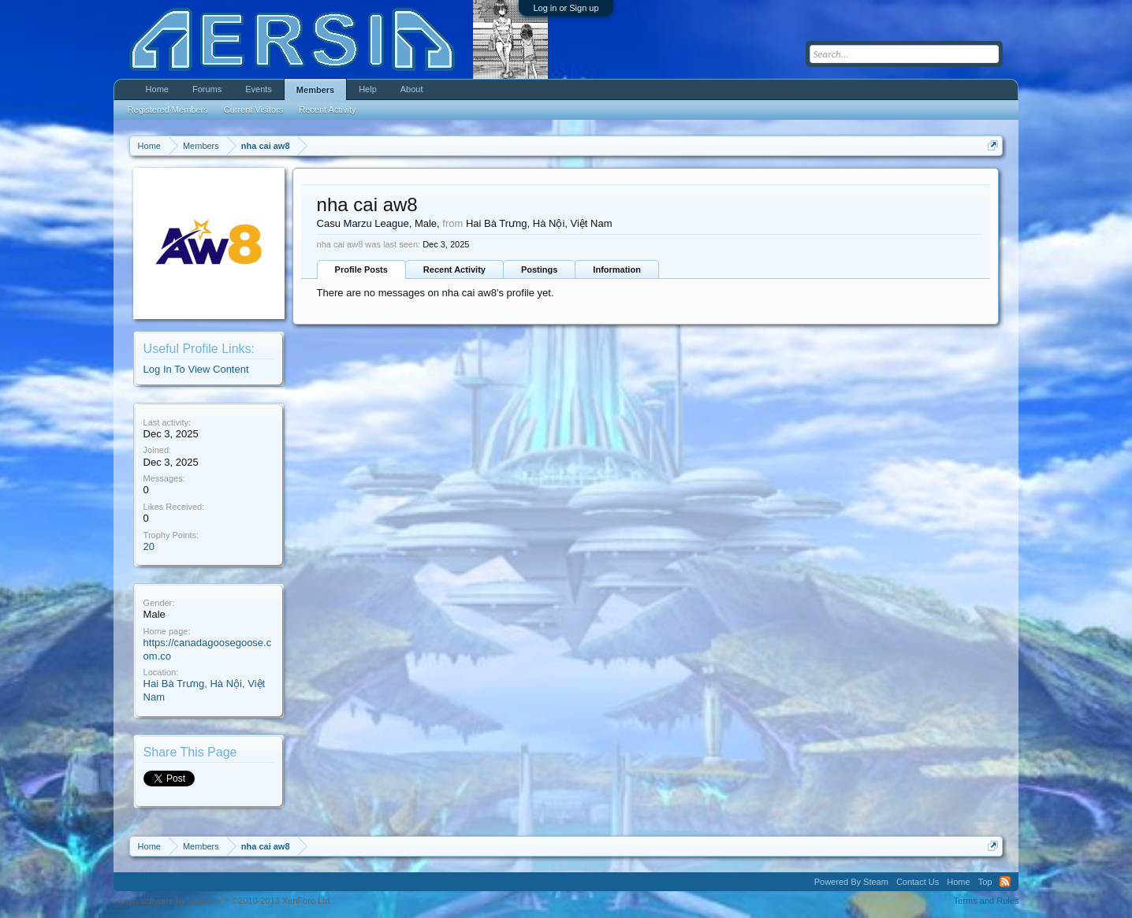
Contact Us (917, 881)
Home (157, 89)
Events (258, 89)
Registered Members (168, 109)
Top (985, 881)
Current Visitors (254, 109)
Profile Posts (361, 269)
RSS (1005, 881)
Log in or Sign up (565, 8)
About (411, 89)
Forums (207, 89)
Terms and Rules (986, 900)
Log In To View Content (196, 369)
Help (368, 89)
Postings (539, 269)
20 (149, 546)
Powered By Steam (851, 881)
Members (315, 90)
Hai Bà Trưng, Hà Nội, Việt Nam (539, 223)
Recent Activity (454, 269)
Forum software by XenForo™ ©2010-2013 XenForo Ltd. (223, 900)
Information (617, 269)
